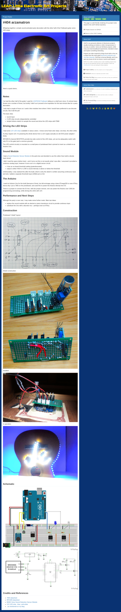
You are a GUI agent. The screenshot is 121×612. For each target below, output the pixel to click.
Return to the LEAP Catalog (93, 33)
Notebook (96, 73)
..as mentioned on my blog (15, 606)
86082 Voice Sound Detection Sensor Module (22, 602)
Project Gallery (98, 69)
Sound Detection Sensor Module (19, 156)
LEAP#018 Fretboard (40, 101)
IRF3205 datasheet (13, 600)
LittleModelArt (87, 65)
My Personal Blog (99, 101)
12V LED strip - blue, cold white (17, 604)
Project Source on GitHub (92, 29)
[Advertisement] (101, 123)
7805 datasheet (12, 598)
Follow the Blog (100, 78)
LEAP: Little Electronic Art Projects (34, 6)
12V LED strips (16, 131)
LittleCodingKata (98, 95)
